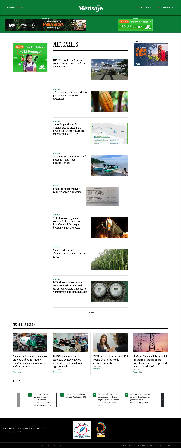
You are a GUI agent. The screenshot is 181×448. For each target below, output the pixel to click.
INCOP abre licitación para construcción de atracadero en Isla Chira (69, 63)
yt (53, 445)
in (59, 445)
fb (47, 445)
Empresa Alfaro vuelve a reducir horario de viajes (67, 190)
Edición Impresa (144, 7)
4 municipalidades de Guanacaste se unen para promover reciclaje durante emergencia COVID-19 (68, 129)
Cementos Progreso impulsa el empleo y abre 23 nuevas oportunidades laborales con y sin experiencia (30, 361)
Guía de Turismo (8, 432)
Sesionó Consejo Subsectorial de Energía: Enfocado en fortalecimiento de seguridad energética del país (150, 361)
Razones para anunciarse (25, 428)
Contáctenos (21, 432)
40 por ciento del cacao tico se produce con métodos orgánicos (70, 95)
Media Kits (40, 428)
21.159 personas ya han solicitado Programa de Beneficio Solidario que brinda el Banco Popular (66, 223)
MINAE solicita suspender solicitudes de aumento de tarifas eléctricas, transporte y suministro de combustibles (70, 287)
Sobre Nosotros (8, 428)
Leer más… (17, 372)
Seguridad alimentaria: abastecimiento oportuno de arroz (69, 253)
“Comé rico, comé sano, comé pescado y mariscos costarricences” (69, 159)
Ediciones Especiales (166, 7)
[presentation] (18, 400)
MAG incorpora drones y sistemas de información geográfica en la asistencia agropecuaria (68, 361)
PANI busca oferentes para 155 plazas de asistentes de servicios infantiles (110, 360)
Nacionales (56, 57)
